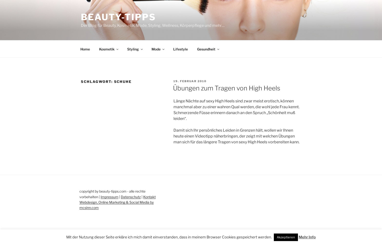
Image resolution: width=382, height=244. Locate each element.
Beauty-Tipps (118, 17)
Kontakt (149, 197)
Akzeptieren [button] (286, 237)
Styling (135, 49)
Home (85, 49)
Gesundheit (208, 49)
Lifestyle (180, 49)
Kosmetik (109, 49)
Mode (158, 49)
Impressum (109, 197)
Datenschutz (131, 197)
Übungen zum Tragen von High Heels (226, 88)
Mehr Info (307, 237)
